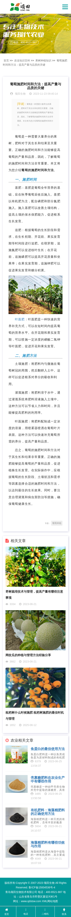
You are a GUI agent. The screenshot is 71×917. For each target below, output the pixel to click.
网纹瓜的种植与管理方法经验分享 (28, 655)
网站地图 (52, 901)
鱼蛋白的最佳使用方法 (48, 749)
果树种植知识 (43, 60)
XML (44, 901)
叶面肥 (20, 319)
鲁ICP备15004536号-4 (42, 887)
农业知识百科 (22, 60)
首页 (6, 60)
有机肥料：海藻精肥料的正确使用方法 (48, 812)
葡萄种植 (56, 523)
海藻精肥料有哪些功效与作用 (48, 844)
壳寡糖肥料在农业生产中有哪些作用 (48, 779)
